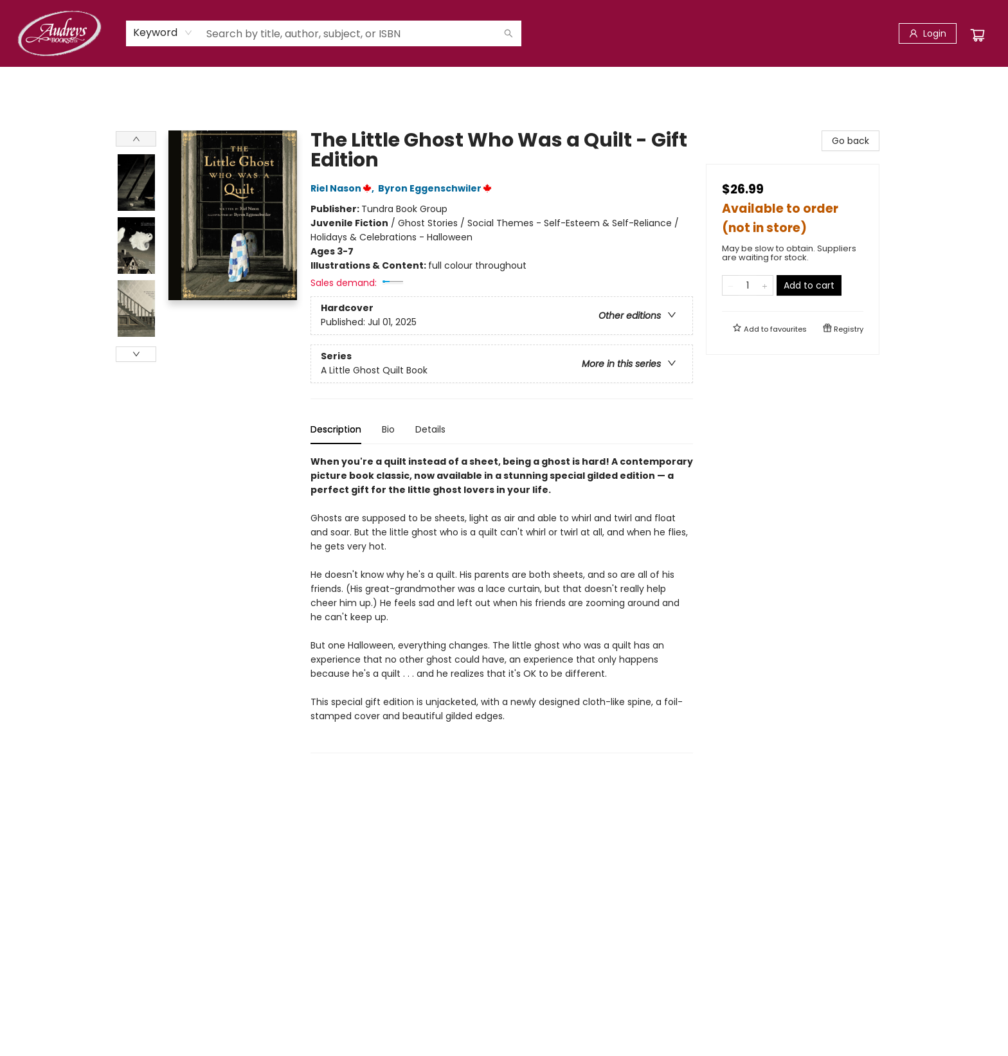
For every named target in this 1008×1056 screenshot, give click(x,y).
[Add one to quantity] (765, 285)
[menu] (504, 80)
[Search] (508, 33)
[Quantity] (748, 285)
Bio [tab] (388, 429)
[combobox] (163, 33)
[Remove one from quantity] (731, 285)
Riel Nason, (344, 188)
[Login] (928, 33)
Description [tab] (335, 429)
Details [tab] (430, 429)
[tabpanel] (501, 603)
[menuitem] (127, 80)
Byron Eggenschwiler (437, 188)
